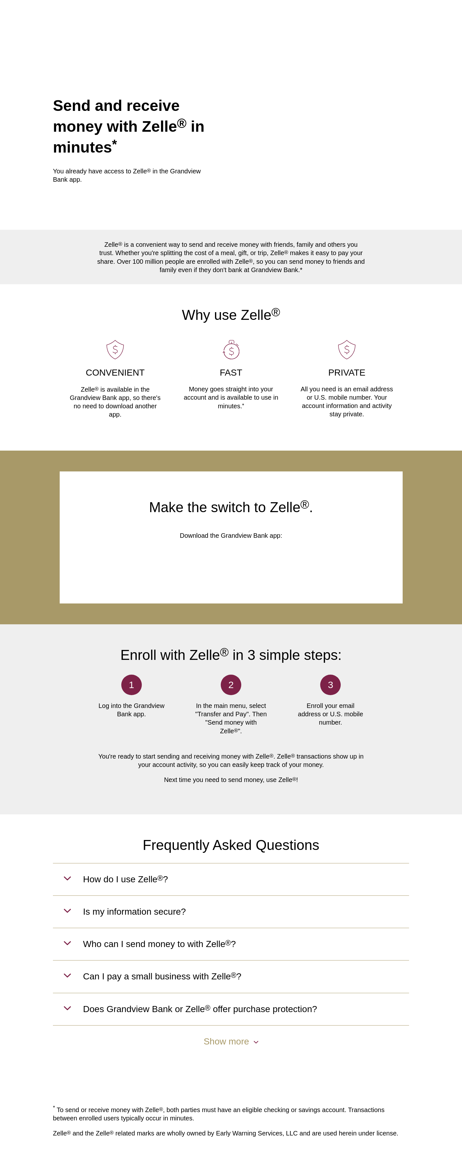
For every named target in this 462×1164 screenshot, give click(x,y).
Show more (231, 1041)
